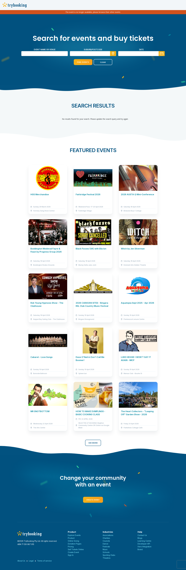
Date (141, 49)
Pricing (71, 546)
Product (71, 538)
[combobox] (93, 53)
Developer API (144, 544)
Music (105, 549)
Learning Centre (144, 541)
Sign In (70, 555)
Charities (106, 538)
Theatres (106, 558)
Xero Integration (144, 546)
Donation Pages (74, 544)
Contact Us (142, 535)
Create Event (93, 500)
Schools (106, 552)
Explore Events (74, 535)
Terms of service (44, 561)
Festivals (106, 546)
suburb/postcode (93, 49)
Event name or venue (44, 49)
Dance (105, 544)
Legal (31, 561)
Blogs (140, 538)
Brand (140, 549)
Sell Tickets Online (76, 549)
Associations (108, 535)
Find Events (83, 62)
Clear (103, 62)
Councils (106, 541)
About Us (21, 561)
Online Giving (73, 541)
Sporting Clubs (109, 555)
